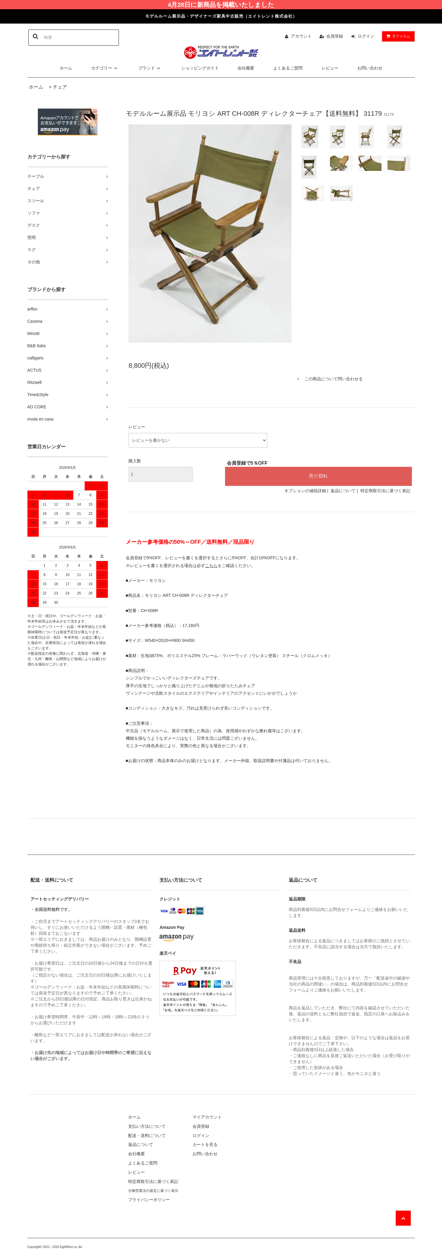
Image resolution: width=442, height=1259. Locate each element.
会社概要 (246, 68)
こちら (211, 565)
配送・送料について (147, 1135)
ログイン (366, 36)
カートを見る (205, 1144)
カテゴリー (105, 68)
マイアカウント (207, 1117)
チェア (60, 86)
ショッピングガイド (200, 68)
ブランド (150, 68)
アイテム (397, 36)
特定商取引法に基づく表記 (385, 490)
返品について (343, 490)
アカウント (301, 36)
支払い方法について (147, 1126)
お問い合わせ (369, 68)
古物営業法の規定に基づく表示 (153, 1191)
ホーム (66, 68)
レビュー (330, 68)
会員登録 (334, 36)
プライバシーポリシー (149, 1199)
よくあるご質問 (288, 68)
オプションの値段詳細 (305, 490)
